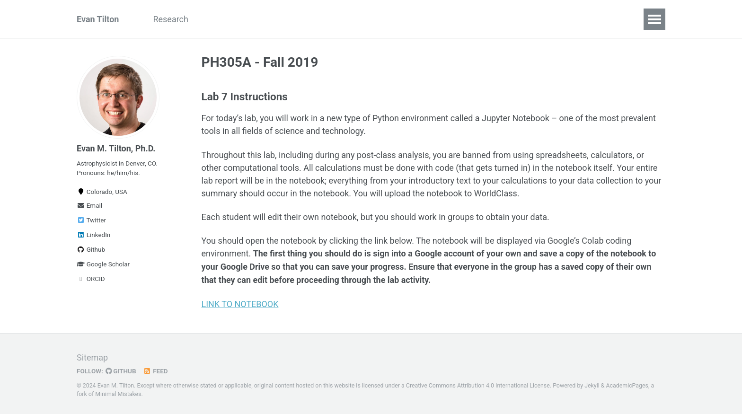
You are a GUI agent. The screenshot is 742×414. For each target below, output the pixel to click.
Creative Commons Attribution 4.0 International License (478, 383)
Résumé (272, 19)
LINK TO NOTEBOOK (240, 303)
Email (89, 205)
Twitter (91, 220)
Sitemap (92, 356)
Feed (155, 369)
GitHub (121, 369)
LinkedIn (93, 234)
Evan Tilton (98, 19)
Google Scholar (103, 264)
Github (91, 249)
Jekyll (592, 383)
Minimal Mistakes (118, 392)
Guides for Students (342, 19)
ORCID (91, 278)
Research (170, 19)
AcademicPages (627, 383)
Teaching (222, 19)
